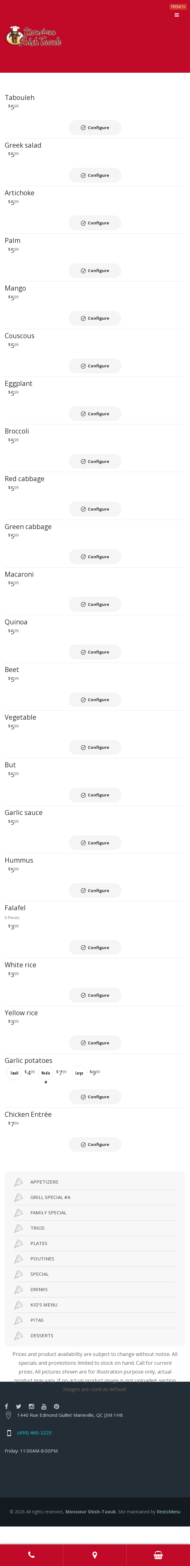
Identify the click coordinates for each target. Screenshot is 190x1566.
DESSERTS (33, 1354)
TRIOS (29, 1246)
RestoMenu (168, 1530)
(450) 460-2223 (34, 1451)
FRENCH (178, 6)
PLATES (30, 1262)
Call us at (31, 1555)
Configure (98, 128)
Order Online (158, 1555)
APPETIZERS (36, 1200)
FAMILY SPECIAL (40, 1231)
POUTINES (34, 1277)
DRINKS (31, 1308)
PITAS (29, 1338)
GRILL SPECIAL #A (42, 1215)
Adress (95, 1555)
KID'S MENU (35, 1323)
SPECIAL (31, 1292)
